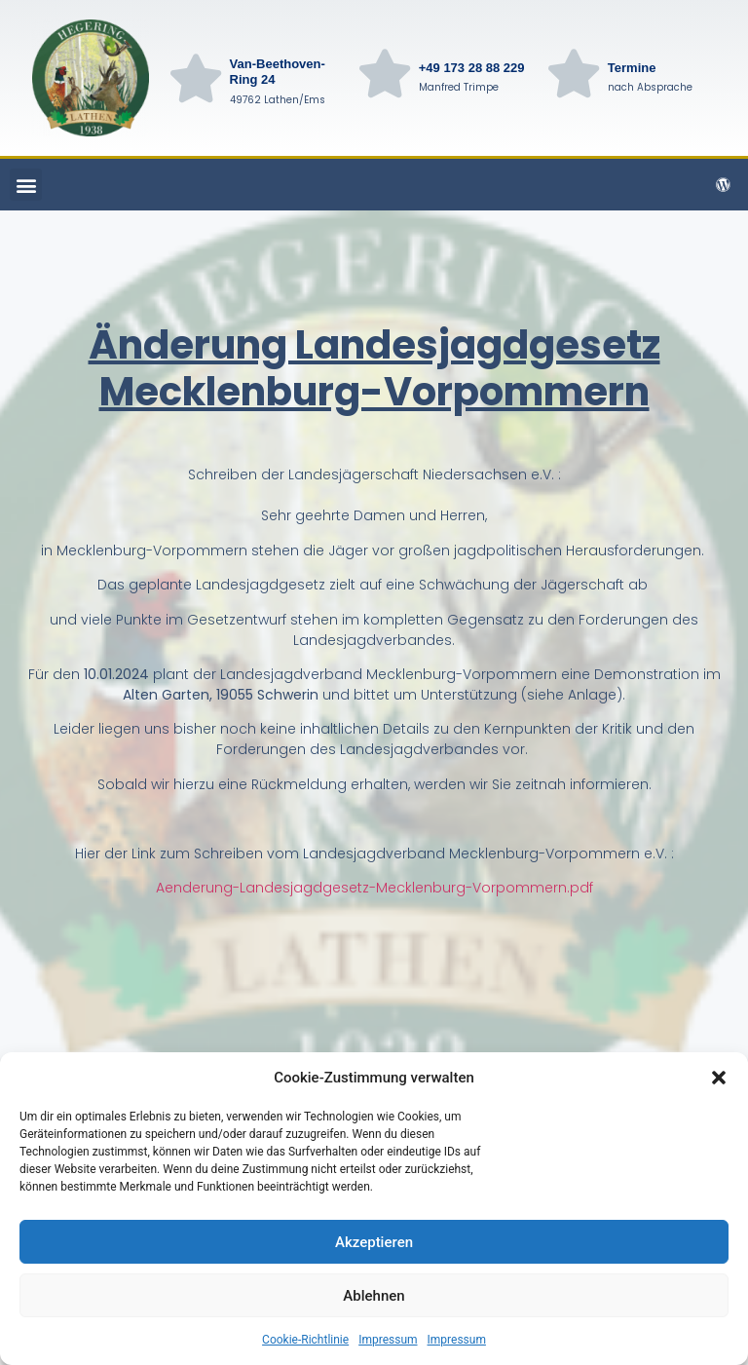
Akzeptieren (374, 1242)
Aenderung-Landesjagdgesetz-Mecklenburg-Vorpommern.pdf (374, 887)
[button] (719, 1077)
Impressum (387, 1339)
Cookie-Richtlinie (305, 1339)
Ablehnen (373, 1296)
